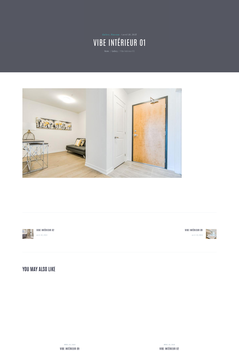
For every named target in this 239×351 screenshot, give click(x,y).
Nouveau (115, 34)
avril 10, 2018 (130, 34)
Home (106, 51)
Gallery (106, 34)
